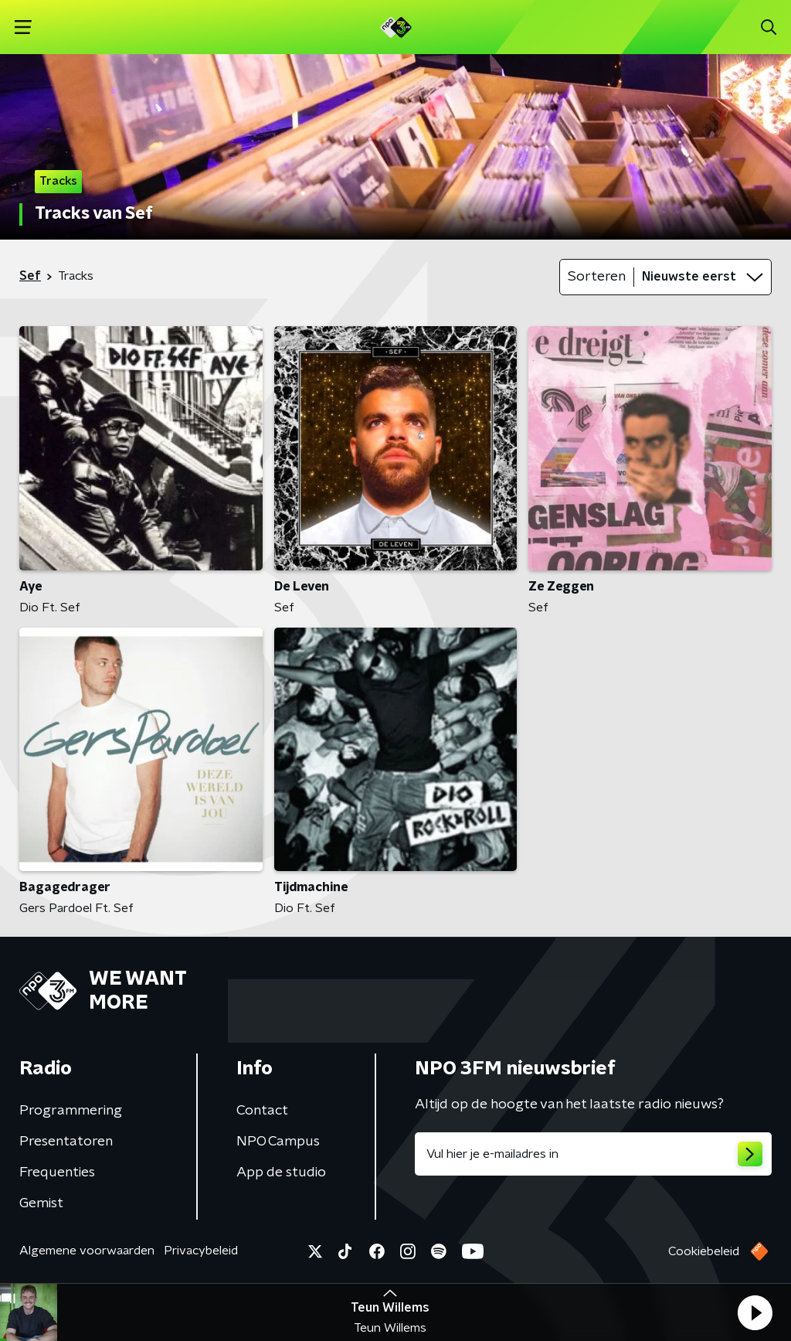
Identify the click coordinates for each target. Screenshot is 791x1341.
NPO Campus (278, 1142)
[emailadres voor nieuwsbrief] (593, 1154)
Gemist (41, 1203)
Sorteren (597, 277)
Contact (262, 1111)
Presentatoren (66, 1142)
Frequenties (57, 1172)
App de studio (281, 1172)
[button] (754, 1312)
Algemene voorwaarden (86, 1250)
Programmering (70, 1111)
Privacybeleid (201, 1250)
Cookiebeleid (703, 1251)
